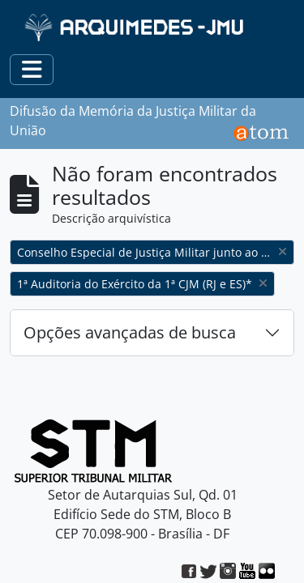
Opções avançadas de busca (130, 332)
